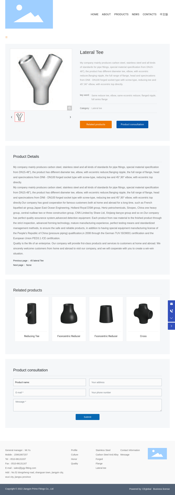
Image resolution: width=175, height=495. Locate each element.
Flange (99, 463)
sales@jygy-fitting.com (25, 468)
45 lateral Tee (37, 260)
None (28, 265)
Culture (74, 454)
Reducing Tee (31, 336)
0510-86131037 (18, 459)
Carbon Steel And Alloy (107, 454)
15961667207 (21, 454)
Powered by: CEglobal (140, 489)
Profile (74, 450)
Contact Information (130, 450)
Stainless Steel (103, 450)
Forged (99, 459)
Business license (161, 489)
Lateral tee (97, 108)
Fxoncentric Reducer (68, 336)
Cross (143, 336)
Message (125, 454)
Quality (74, 463)
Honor (74, 459)
